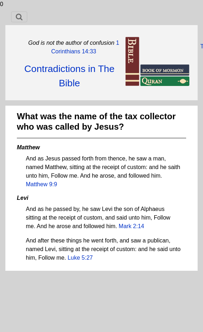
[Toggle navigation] (19, 16)
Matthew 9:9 (41, 184)
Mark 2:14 (131, 226)
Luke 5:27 (80, 258)
